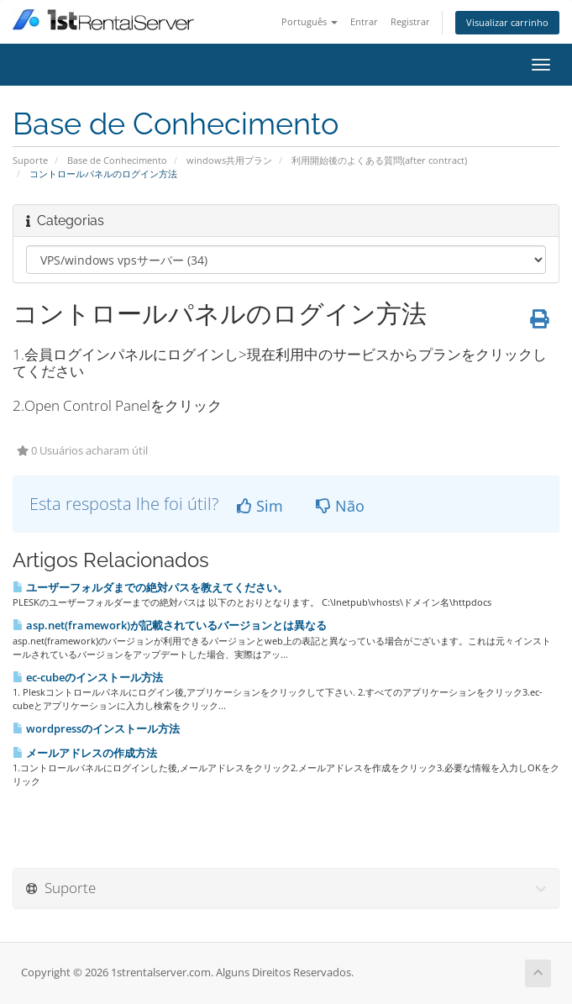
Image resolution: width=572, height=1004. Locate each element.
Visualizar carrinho (507, 22)
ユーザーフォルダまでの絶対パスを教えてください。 (150, 587)
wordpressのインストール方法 (96, 728)
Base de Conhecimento (117, 160)
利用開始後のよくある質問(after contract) (379, 160)
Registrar (410, 21)
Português (309, 21)
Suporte (30, 160)
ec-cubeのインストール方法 (88, 677)
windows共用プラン (229, 160)
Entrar (364, 21)
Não (340, 506)
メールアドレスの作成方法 (85, 752)
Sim (260, 506)
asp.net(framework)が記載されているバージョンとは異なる (170, 625)
